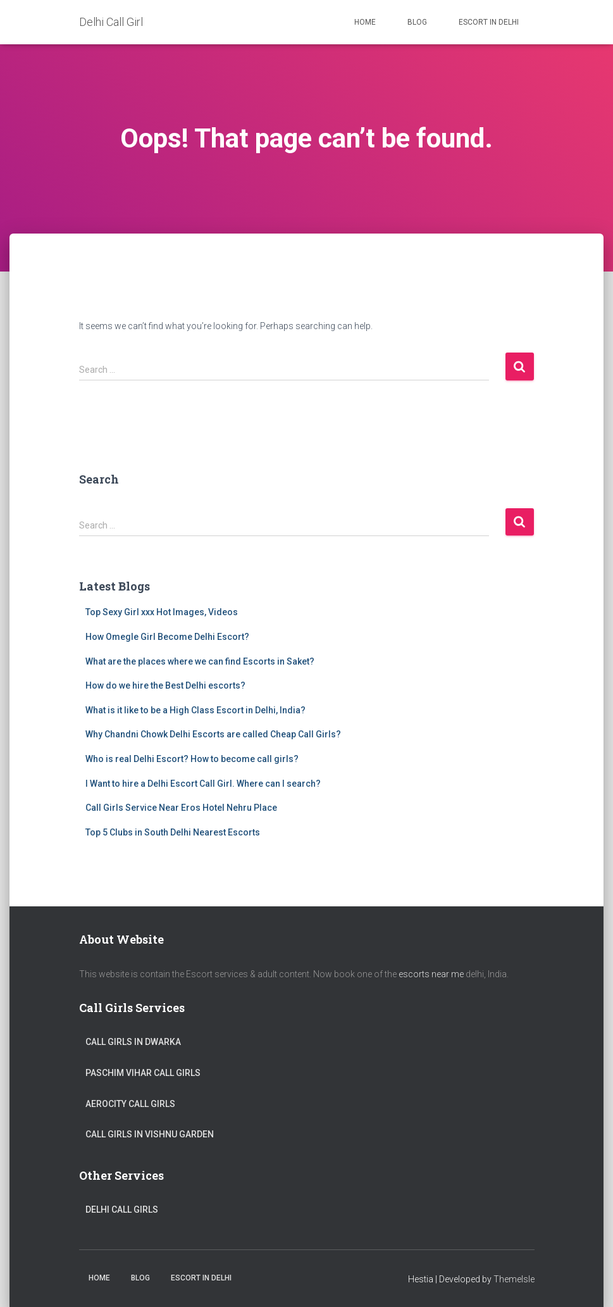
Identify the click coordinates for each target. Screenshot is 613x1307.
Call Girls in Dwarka (133, 1042)
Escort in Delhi (489, 22)
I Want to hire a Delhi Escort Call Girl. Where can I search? (203, 784)
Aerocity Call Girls (130, 1104)
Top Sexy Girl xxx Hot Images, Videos (161, 612)
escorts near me (431, 974)
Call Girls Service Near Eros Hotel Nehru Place (181, 808)
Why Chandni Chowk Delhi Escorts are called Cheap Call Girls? (213, 734)
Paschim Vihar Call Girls (143, 1073)
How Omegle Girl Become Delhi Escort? (167, 637)
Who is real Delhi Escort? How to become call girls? (192, 759)
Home (365, 22)
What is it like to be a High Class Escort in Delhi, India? (195, 710)
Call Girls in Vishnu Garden (149, 1134)
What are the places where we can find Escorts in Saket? (199, 661)
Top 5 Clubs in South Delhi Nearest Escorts (172, 832)
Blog (417, 22)
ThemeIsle (514, 1279)
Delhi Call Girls (121, 1209)
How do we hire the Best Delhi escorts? (165, 685)
